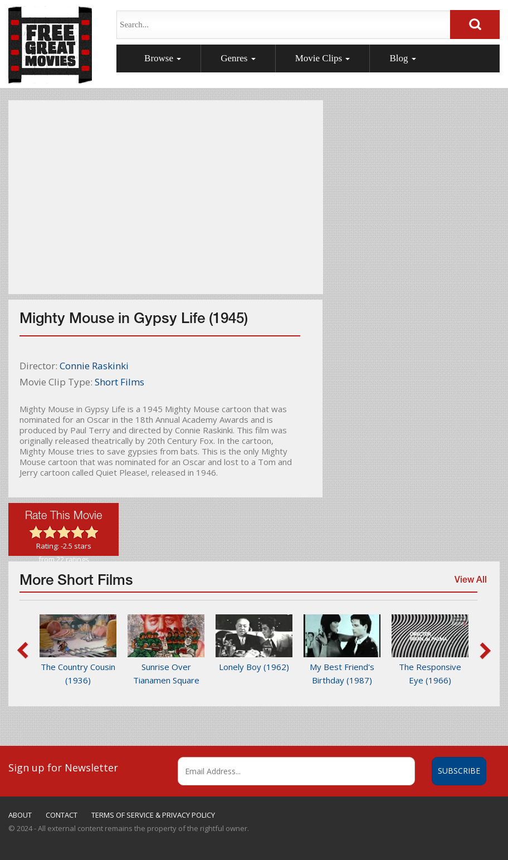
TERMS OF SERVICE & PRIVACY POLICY (153, 815)
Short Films (119, 381)
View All (468, 584)
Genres (238, 58)
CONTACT (61, 815)
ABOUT (20, 815)
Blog (402, 58)
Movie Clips (322, 58)
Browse (162, 58)
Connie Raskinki (94, 365)
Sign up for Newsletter (63, 767)
